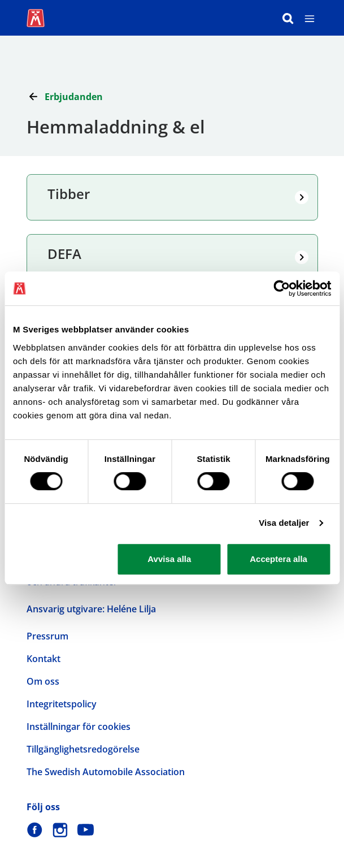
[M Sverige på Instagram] (60, 830)
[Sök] (288, 17)
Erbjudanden (74, 96)
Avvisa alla (169, 559)
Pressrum (47, 636)
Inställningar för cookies (78, 726)
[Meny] (309, 17)
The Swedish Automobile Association (106, 772)
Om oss (43, 681)
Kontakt (43, 658)
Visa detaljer (284, 523)
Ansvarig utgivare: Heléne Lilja (91, 609)
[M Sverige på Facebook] (35, 830)
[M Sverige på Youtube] (85, 830)
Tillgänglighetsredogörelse (83, 749)
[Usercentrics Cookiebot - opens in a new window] (281, 288)
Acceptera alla (278, 559)
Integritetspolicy (62, 704)
